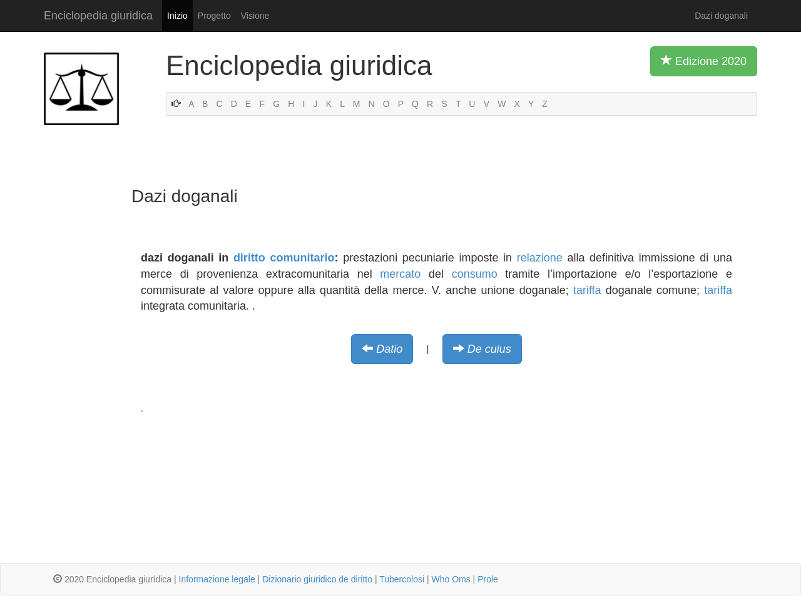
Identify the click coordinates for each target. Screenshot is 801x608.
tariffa (587, 290)
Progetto (214, 16)
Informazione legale (217, 579)
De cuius (489, 349)
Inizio (177, 16)
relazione (540, 257)
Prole (487, 579)
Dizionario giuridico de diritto (317, 579)
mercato (400, 274)
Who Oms (450, 579)
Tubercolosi (401, 579)
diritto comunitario (284, 257)
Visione (255, 16)
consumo (474, 274)
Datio (389, 349)
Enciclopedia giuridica (98, 15)
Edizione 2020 (704, 61)
